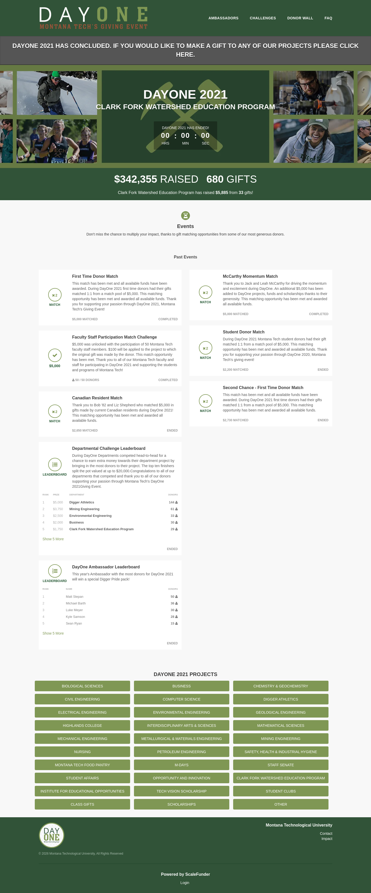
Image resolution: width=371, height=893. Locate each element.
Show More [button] (53, 539)
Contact (326, 833)
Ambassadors (223, 18)
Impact (327, 839)
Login (184, 883)
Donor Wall (300, 18)
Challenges (263, 18)
